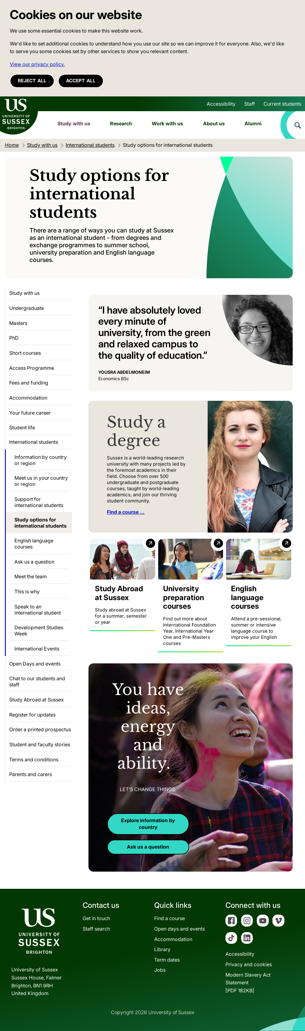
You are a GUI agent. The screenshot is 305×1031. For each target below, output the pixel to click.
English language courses (33, 543)
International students (33, 442)
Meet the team (30, 576)
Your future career (30, 413)
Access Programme (31, 368)
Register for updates (32, 715)
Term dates (167, 960)
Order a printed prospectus (40, 729)
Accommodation (28, 398)
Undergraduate (26, 308)
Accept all (81, 81)
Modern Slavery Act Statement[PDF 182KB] (248, 982)
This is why (27, 591)
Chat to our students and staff (37, 681)
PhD (14, 338)
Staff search (96, 929)
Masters (18, 323)
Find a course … (126, 512)
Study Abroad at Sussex (36, 700)
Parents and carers (30, 774)
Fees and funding (28, 383)
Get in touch (96, 918)
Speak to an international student (37, 609)
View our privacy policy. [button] (37, 64)
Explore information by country (148, 823)
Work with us (167, 123)
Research (121, 123)
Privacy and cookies (248, 964)
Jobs (160, 970)
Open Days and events (35, 664)
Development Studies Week (38, 630)
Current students (282, 104)
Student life (22, 427)
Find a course (169, 918)
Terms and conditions (33, 759)
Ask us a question (148, 847)
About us (214, 123)
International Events (36, 649)
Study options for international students (40, 523)
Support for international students (38, 502)
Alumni (252, 123)
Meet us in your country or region (41, 481)
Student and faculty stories (39, 744)
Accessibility (221, 104)
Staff (249, 104)
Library (162, 949)
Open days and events (179, 929)
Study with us (73, 123)
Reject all (32, 81)
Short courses (25, 353)
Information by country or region (40, 460)
